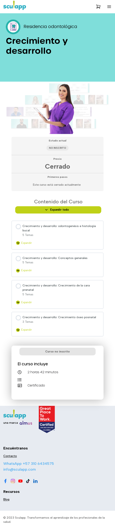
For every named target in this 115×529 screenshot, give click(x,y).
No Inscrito (57, 147)
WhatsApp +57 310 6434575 (28, 463)
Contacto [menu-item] (10, 456)
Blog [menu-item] (6, 499)
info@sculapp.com (19, 469)
